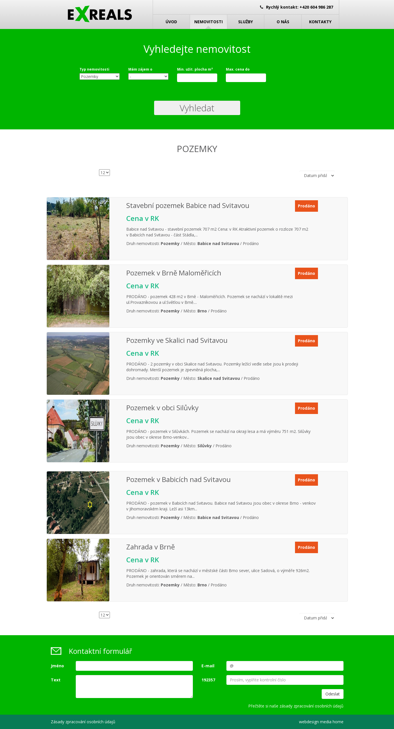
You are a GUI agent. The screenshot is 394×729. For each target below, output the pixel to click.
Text (56, 680)
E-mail (207, 665)
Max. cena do (238, 69)
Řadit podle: (275, 175)
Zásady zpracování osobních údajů (83, 721)
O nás (283, 21)
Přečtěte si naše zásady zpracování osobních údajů (295, 706)
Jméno (57, 665)
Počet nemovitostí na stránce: (68, 176)
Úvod (171, 21)
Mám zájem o (140, 69)
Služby (245, 21)
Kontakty (320, 21)
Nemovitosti (208, 21)
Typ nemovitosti (94, 69)
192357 (208, 680)
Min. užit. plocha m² (195, 69)
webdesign (309, 721)
